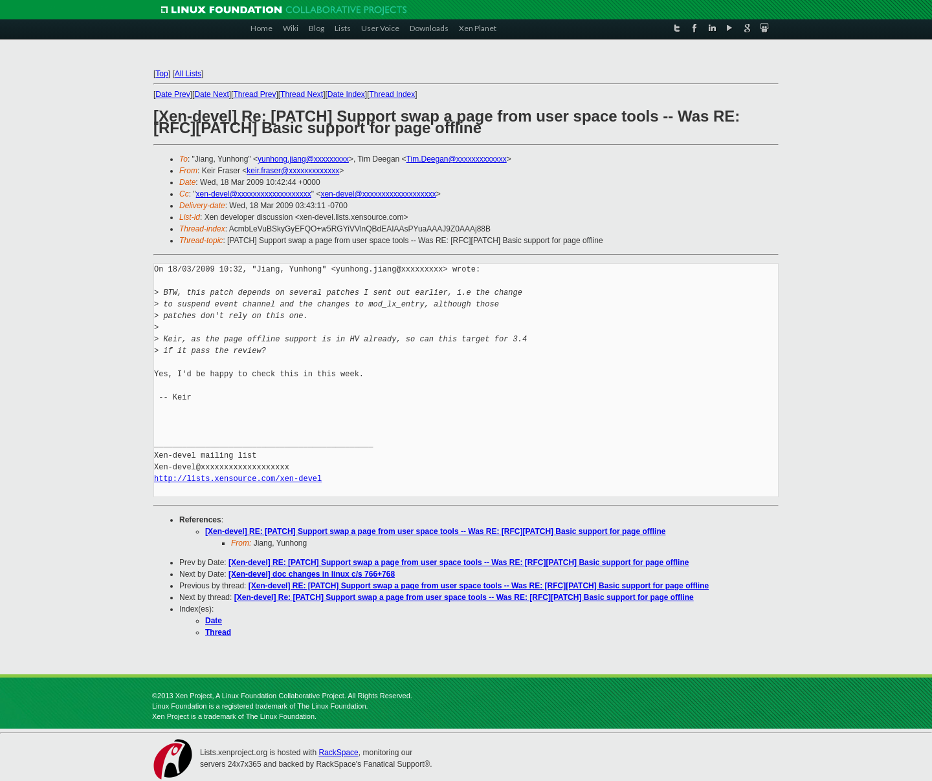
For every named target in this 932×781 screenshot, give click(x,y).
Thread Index (393, 94)
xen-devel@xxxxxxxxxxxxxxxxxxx (253, 193)
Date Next (211, 94)
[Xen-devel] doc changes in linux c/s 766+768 (311, 574)
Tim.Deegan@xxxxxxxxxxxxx (456, 159)
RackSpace (338, 752)
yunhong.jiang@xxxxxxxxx (303, 159)
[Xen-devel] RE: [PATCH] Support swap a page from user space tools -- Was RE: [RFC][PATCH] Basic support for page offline (435, 531)
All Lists (188, 73)
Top (161, 73)
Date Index (346, 94)
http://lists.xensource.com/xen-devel (238, 478)
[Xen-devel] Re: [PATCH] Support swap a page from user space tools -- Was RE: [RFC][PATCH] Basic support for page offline (464, 597)
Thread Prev (254, 94)
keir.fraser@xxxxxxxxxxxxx (293, 170)
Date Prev (172, 94)
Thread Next (301, 94)
